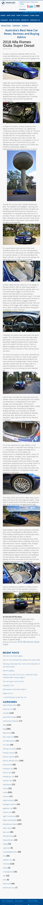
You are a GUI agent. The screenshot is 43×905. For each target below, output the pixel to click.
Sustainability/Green (10, 852)
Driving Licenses (8, 753)
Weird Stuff (7, 884)
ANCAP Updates (8, 671)
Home (3, 15)
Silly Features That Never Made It (14, 689)
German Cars (7, 780)
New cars (6, 832)
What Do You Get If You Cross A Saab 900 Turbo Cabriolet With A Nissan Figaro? (20, 676)
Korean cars (7, 812)
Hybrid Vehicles (8, 800)
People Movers (8, 840)
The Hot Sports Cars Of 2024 (13, 681)
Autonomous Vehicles (10, 721)
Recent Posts (6, 25)
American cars (8, 709)
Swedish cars (7, 860)
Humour (6, 796)
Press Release (22, 9)
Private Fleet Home (8, 3)
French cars (7, 772)
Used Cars (34, 15)
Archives (25, 25)
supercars (6, 848)
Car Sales (6, 745)
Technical (6, 864)
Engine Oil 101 (8, 693)
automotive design (9, 717)
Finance (4, 20)
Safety (5, 844)
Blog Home (7, 733)
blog (4, 729)
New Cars (11, 15)
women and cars (9, 888)
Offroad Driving (8, 836)
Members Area (25, 2)
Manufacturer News (10, 824)
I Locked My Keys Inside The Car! (14, 697)
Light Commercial (9, 816)
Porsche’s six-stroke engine (13, 656)
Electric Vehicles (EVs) (11, 761)
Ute (4, 876)
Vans (4, 880)
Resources (34, 2)
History (5, 788)
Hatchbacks (7, 784)
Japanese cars (8, 808)
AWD (4, 725)
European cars (8, 769)
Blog (22, 4)
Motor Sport (7, 828)
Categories (16, 25)
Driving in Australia (9, 749)
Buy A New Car (8, 737)
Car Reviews (14, 20)
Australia (6, 713)
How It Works (23, 15)
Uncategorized (8, 872)
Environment (7, 765)
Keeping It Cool (8, 685)
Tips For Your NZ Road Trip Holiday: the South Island (21, 660)
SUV (4, 856)
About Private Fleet (9, 705)
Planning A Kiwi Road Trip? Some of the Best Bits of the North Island (21, 665)
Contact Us (35, 20)
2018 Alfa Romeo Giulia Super (21, 643)
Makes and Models (9, 820)
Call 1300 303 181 (32, 11)
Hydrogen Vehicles (9, 804)
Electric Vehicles (9, 757)
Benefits (25, 20)
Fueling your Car (8, 776)
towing (5, 868)
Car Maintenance (9, 741)
